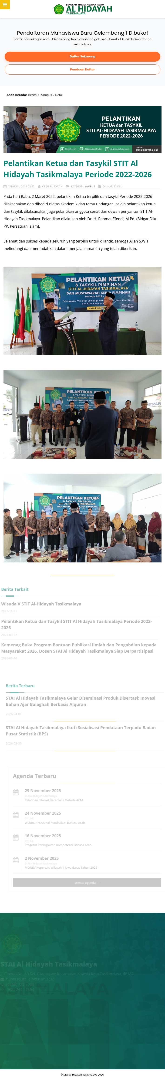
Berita (32, 95)
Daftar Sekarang (82, 56)
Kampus (46, 95)
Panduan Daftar (82, 69)
